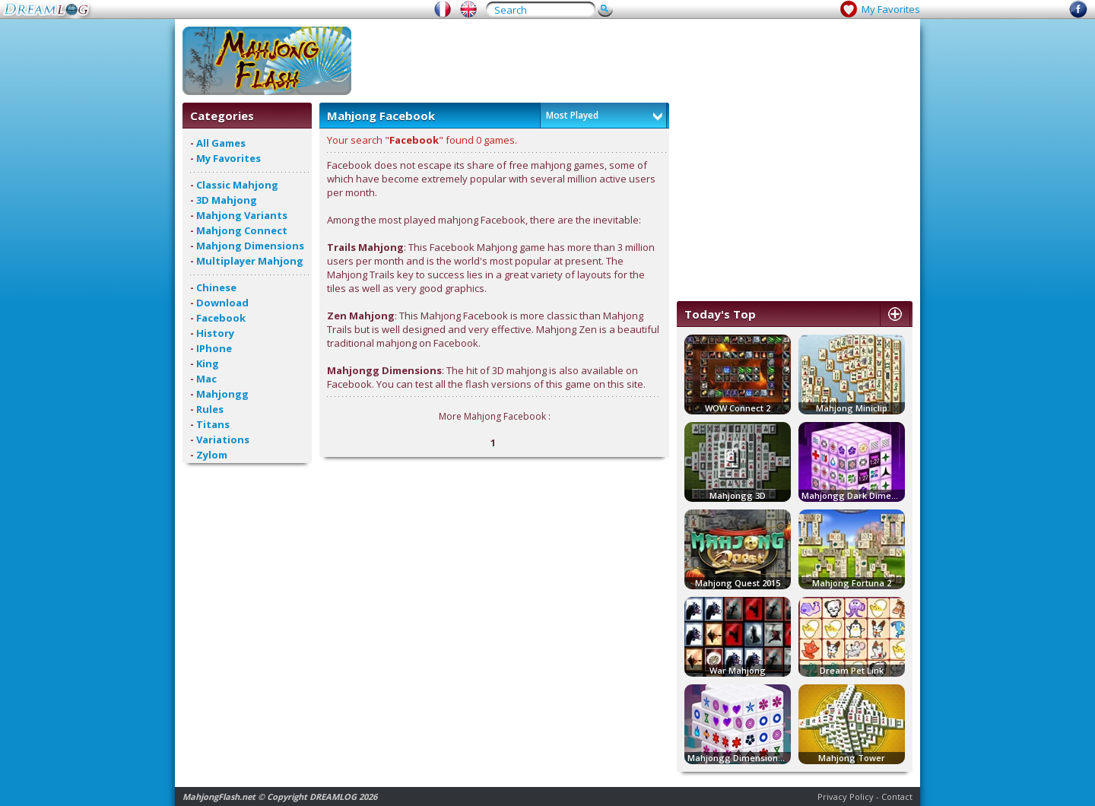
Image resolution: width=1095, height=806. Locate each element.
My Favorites (891, 9)
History (215, 333)
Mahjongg (222, 394)
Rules (210, 409)
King (207, 363)
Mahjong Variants (241, 215)
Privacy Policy (845, 796)
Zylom (211, 455)
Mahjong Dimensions (250, 245)
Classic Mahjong (237, 185)
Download (222, 302)
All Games (221, 143)
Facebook (221, 318)
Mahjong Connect (241, 230)
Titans (213, 424)
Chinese (216, 287)
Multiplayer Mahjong (249, 261)
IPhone (214, 348)
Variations (222, 439)
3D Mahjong (226, 200)
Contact (896, 796)
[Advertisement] (635, 61)
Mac (206, 379)
